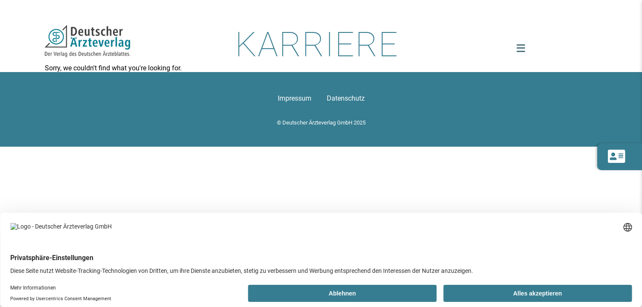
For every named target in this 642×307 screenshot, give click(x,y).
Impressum (294, 98)
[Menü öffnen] (521, 48)
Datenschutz (346, 98)
